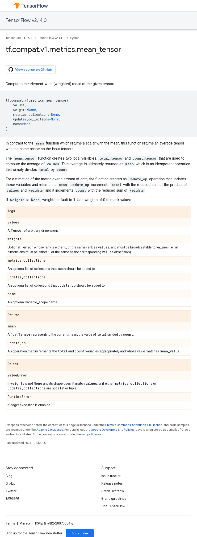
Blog (9, 476)
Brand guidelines (113, 498)
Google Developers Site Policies (112, 429)
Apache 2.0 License (49, 429)
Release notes (112, 483)
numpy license (91, 434)
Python (75, 38)
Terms (10, 523)
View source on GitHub (30, 69)
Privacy (25, 523)
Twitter (11, 491)
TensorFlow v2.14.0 (26, 20)
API (30, 38)
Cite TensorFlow (113, 506)
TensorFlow (13, 38)
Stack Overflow (112, 491)
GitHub (11, 483)
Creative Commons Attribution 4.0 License (133, 425)
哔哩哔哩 (12, 498)
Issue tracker (111, 476)
